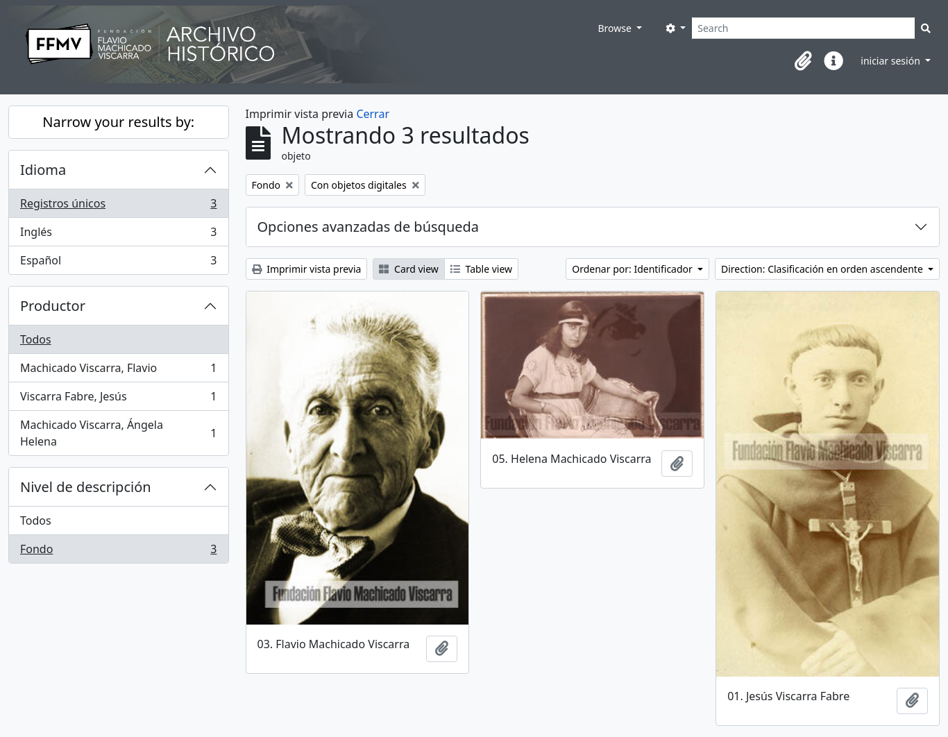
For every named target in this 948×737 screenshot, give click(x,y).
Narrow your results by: (118, 121)
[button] (803, 61)
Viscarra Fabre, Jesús (118, 399)
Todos (35, 339)
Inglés (118, 234)
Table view (481, 269)
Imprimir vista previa (307, 269)
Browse (616, 28)
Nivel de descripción (85, 486)
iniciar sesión (891, 60)
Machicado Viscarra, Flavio (118, 370)
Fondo (118, 552)
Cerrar (372, 113)
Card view (408, 269)
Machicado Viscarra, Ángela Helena (118, 433)
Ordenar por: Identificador (633, 269)
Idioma (43, 169)
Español (118, 263)
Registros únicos (118, 206)
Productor (52, 305)
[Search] (803, 28)
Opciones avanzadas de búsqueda (368, 226)
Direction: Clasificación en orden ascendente (823, 269)
